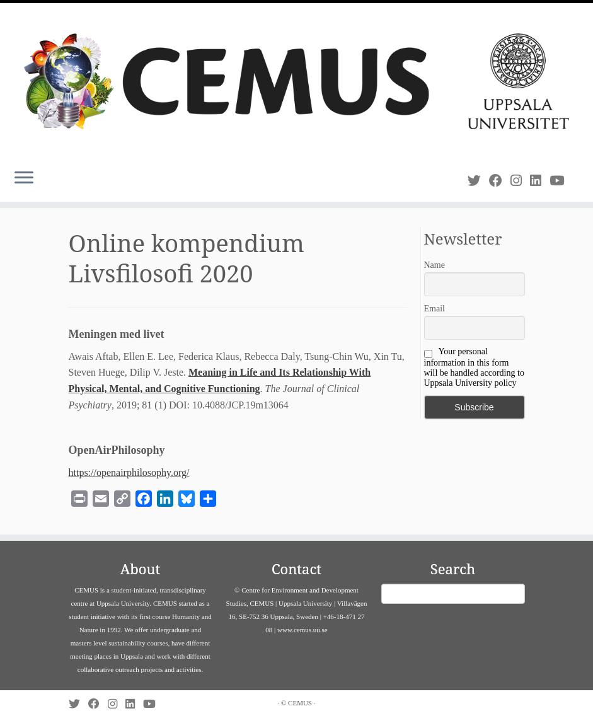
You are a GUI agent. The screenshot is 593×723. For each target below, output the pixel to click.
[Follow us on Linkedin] (540, 180)
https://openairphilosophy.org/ (129, 472)
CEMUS (300, 703)
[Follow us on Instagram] (520, 180)
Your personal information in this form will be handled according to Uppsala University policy (474, 367)
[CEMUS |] (296, 81)
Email (434, 308)
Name (434, 265)
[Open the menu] (23, 179)
